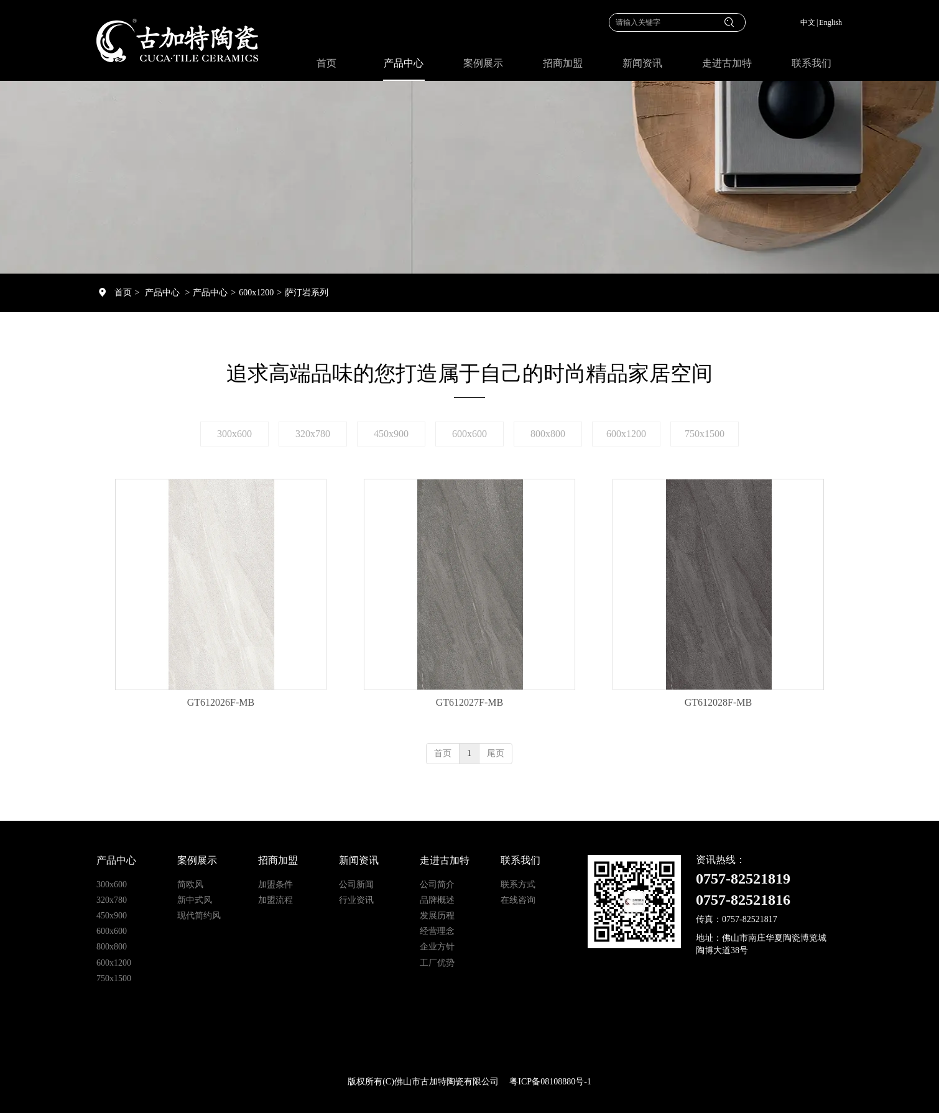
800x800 (111, 946)
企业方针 (437, 946)
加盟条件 (275, 884)
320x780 (111, 900)
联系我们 (520, 860)
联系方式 (518, 884)
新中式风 (194, 900)
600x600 (111, 931)
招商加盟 (278, 860)
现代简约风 (199, 915)
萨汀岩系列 (306, 292)
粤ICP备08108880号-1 (550, 1081)
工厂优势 (437, 963)
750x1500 (113, 978)
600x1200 (256, 292)
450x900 (111, 915)
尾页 (495, 753)
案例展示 (197, 860)
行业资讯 (356, 900)
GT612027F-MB (469, 702)
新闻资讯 (359, 860)
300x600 (111, 884)
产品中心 (162, 292)
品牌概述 (437, 900)
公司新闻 (356, 884)
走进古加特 (445, 860)
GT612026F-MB (220, 702)
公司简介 (437, 884)
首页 (123, 292)
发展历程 (437, 915)
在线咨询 (518, 900)
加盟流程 (275, 900)
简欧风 (190, 884)
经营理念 (437, 931)
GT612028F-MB (718, 702)
